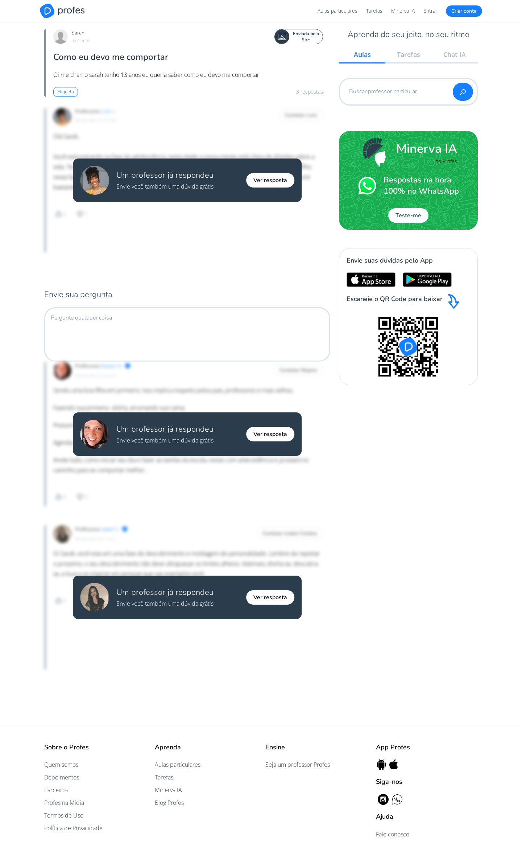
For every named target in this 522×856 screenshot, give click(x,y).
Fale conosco (392, 834)
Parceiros (56, 790)
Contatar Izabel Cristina (289, 533)
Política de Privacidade (73, 828)
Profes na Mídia (64, 803)
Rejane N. (111, 365)
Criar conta (464, 11)
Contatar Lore (301, 115)
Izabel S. (110, 529)
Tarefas (374, 10)
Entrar (430, 10)
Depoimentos (61, 777)
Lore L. (108, 111)
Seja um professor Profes (297, 765)
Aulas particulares (337, 10)
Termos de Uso (63, 815)
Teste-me (408, 215)
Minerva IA (403, 10)
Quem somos (61, 765)
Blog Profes (169, 803)
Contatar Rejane (298, 370)
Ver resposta (270, 180)
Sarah (77, 32)
